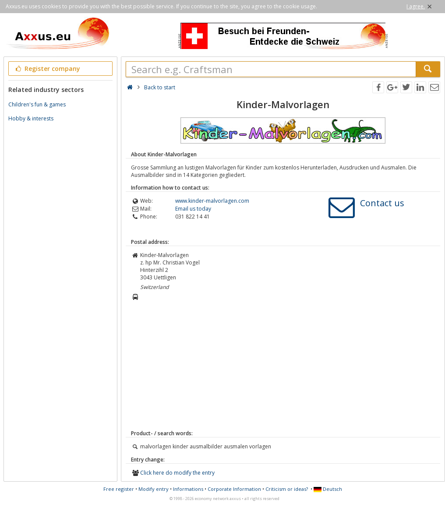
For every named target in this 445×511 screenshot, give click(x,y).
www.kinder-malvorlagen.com (212, 200)
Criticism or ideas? (286, 489)
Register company (47, 68)
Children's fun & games (37, 104)
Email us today (193, 208)
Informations (188, 489)
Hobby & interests (30, 118)
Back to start (159, 87)
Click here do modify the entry (177, 472)
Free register (118, 489)
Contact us (382, 203)
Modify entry (153, 489)
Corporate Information (234, 489)
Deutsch (328, 489)
